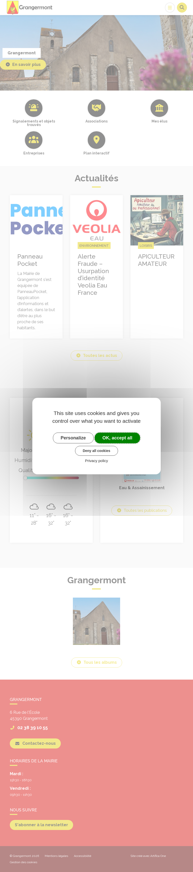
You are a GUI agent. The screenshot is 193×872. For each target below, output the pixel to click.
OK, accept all (117, 437)
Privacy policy (96, 461)
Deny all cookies (96, 451)
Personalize (73, 437)
